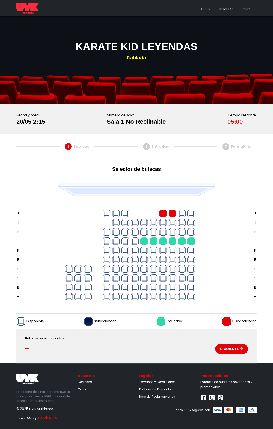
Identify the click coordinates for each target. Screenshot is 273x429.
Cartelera (85, 382)
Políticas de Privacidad (156, 389)
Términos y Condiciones (157, 382)
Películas (226, 9)
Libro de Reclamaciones (157, 396)
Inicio (205, 9)
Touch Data (47, 417)
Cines (246, 9)
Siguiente (231, 348)
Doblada (136, 58)
